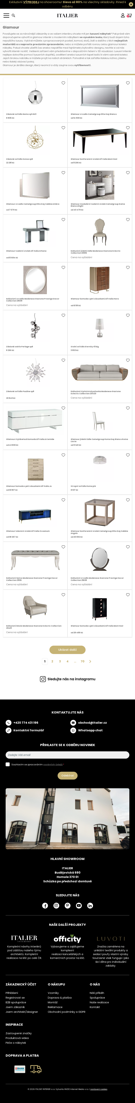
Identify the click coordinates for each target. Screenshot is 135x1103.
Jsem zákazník (15, 1007)
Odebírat (67, 775)
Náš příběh (97, 993)
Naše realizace (99, 1002)
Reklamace (55, 1007)
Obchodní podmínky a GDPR (66, 1012)
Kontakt (95, 1007)
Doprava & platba (60, 997)
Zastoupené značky (19, 1033)
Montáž (53, 1002)
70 (82, 661)
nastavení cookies (98, 1089)
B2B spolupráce (16, 1002)
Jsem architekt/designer (22, 1012)
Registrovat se (15, 997)
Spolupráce (97, 997)
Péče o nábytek (16, 1043)
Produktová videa (17, 1038)
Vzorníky (53, 993)
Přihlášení (12, 993)
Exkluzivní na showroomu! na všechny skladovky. (62, 2)
